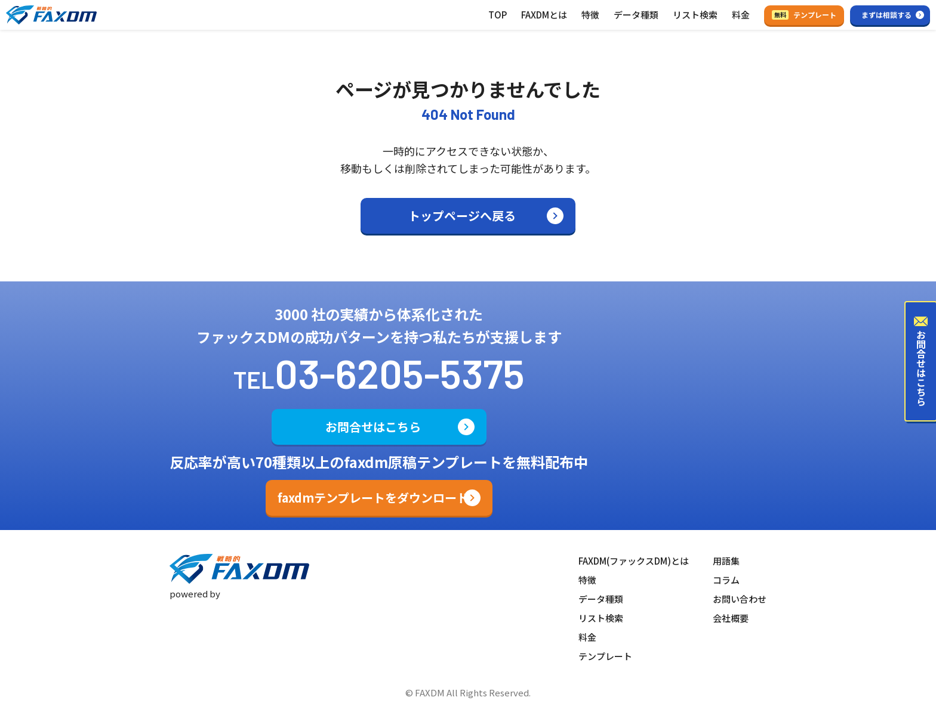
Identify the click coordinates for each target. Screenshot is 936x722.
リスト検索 (695, 14)
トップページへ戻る (462, 215)
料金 (741, 14)
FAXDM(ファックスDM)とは (633, 560)
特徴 (590, 14)
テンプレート (804, 15)
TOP (497, 14)
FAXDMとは (544, 14)
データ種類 (636, 14)
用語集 (726, 560)
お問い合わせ (739, 599)
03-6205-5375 (400, 372)
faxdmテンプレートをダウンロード (373, 497)
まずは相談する (886, 15)
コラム (726, 580)
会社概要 (731, 618)
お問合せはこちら (373, 426)
